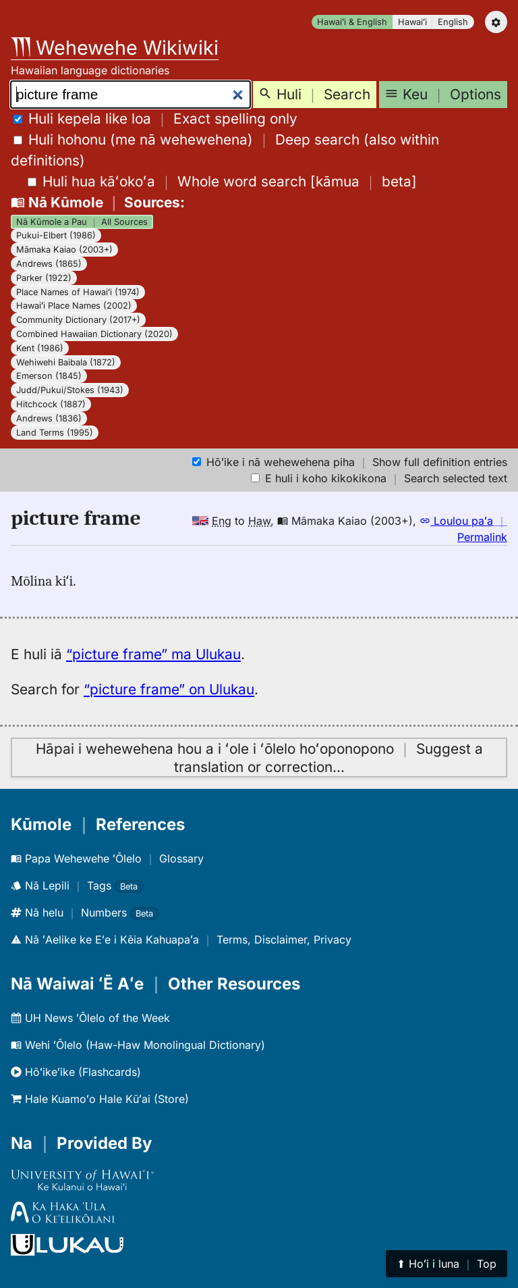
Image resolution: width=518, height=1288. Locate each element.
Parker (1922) (44, 278)
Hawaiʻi (412, 22)
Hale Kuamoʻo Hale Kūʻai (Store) (100, 1099)
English (453, 22)
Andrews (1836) (49, 418)
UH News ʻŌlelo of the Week (90, 1018)
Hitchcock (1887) (51, 404)
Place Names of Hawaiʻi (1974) (78, 292)
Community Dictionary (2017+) (78, 320)
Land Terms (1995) (54, 432)
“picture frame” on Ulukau (169, 689)
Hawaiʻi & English (352, 22)
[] (222, 181)
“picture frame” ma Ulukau (153, 654)
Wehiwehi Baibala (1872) (65, 362)
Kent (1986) (39, 348)
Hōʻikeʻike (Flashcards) (76, 1072)
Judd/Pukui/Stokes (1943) (69, 390)
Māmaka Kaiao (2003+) (64, 249)
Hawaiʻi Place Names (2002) (74, 305)
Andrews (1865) (49, 263)
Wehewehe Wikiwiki (115, 47)
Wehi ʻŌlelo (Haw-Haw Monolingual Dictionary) (138, 1045)
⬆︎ (446, 1263)
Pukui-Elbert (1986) (56, 235)
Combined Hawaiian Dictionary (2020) (94, 334)
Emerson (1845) (49, 376)
